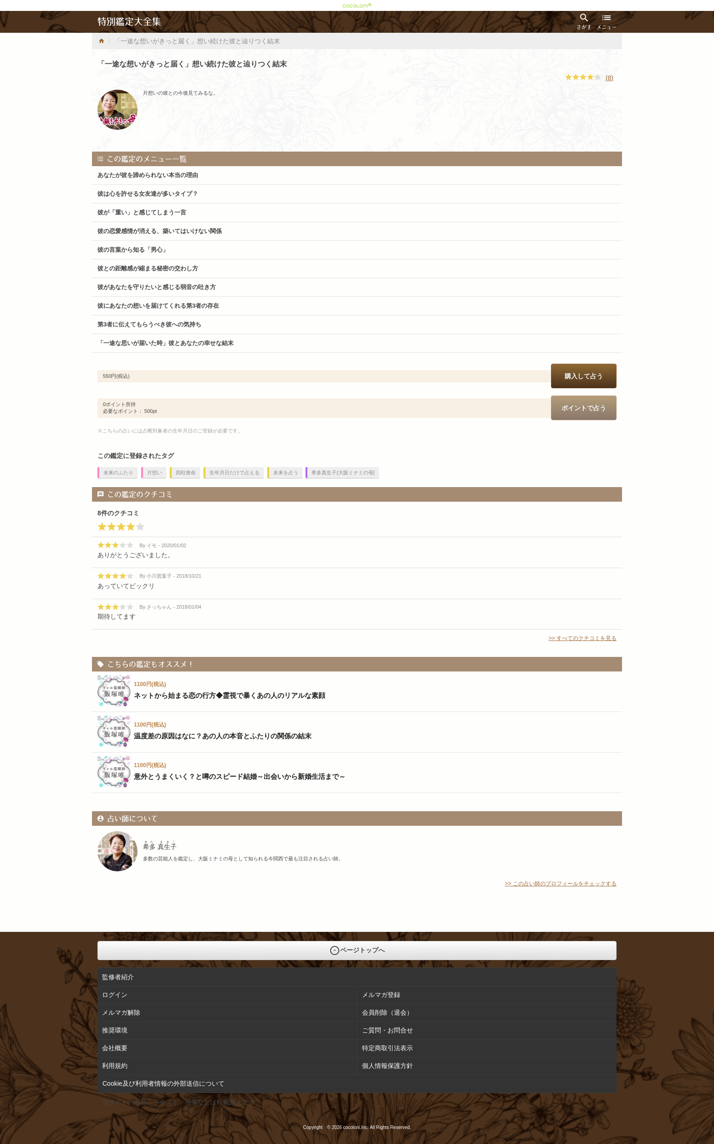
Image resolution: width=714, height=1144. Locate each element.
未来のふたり (118, 472)
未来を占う (285, 472)
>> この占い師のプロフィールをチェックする (561, 883)
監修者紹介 (118, 977)
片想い (154, 472)
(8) (609, 77)
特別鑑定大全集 (129, 21)
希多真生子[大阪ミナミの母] (342, 472)
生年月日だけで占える (234, 472)
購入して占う (584, 376)
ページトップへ (357, 950)
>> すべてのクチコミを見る (583, 638)
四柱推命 (186, 472)
